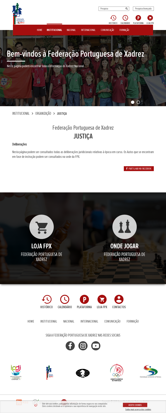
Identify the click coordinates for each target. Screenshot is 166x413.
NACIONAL (71, 28)
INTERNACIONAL (88, 28)
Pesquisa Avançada (143, 8)
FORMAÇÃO (124, 28)
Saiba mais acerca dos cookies (138, 409)
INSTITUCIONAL (54, 28)
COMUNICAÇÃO (107, 28)
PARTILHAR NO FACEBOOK (138, 168)
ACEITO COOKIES (135, 405)
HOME (39, 28)
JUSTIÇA (62, 113)
